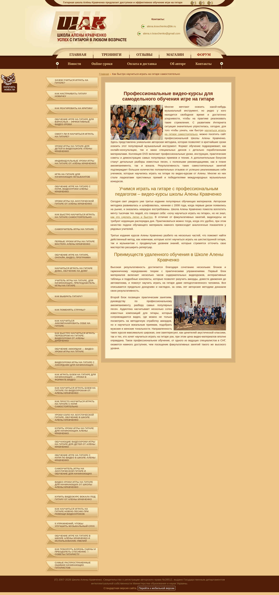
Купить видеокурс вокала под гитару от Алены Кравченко (75, 498)
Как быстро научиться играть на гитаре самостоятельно (75, 215)
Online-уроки (102, 64)
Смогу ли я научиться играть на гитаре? (74, 135)
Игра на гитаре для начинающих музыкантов (72, 175)
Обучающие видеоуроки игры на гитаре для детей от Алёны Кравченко (75, 444)
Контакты (203, 64)
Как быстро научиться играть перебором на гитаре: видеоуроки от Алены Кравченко (75, 337)
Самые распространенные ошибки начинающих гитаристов (73, 565)
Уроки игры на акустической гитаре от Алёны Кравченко (74, 202)
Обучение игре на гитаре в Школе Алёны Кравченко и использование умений (73, 538)
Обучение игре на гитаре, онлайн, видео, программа (73, 256)
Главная (77, 55)
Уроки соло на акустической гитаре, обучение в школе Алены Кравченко (74, 417)
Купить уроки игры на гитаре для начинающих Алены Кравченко (74, 431)
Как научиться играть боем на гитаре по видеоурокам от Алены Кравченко (75, 390)
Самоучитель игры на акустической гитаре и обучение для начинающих (73, 471)
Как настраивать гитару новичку (71, 95)
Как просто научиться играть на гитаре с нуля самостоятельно (74, 404)
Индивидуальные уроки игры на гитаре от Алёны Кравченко (75, 162)
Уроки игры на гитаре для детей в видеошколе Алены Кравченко (73, 149)
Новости (74, 64)
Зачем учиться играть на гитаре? (71, 81)
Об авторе (178, 64)
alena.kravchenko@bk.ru (161, 26)
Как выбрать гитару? (68, 296)
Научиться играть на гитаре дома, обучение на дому (73, 269)
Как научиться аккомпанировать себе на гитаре (72, 323)
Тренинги (111, 55)
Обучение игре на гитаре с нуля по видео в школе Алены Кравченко (75, 458)
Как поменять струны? (70, 310)
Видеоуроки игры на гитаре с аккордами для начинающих (74, 363)
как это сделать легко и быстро (132, 216)
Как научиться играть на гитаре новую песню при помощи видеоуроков (72, 511)
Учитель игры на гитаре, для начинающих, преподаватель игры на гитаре (75, 283)
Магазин (175, 55)
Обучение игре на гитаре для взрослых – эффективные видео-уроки (74, 122)
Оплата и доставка (142, 64)
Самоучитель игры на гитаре (74, 229)
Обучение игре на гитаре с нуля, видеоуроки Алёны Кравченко (73, 189)
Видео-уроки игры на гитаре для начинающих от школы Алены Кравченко (74, 484)
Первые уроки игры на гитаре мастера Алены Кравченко (75, 242)
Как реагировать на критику (74, 108)
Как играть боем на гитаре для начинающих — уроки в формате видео (75, 377)
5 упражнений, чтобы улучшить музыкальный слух (75, 524)
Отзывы (144, 55)
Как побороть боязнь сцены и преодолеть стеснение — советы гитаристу (75, 552)
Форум (204, 55)
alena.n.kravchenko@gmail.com (161, 33)
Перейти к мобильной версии (156, 588)
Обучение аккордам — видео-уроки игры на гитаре (74, 350)
